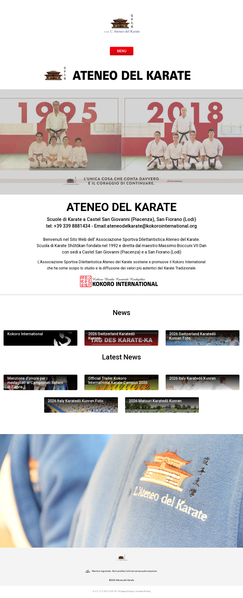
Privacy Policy (126, 591)
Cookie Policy (143, 591)
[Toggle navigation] (121, 50)
